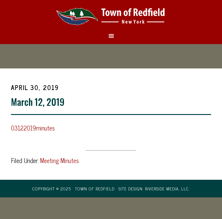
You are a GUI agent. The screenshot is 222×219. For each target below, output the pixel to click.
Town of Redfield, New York (111, 16)
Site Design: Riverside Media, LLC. (154, 188)
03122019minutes (33, 128)
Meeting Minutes (59, 160)
